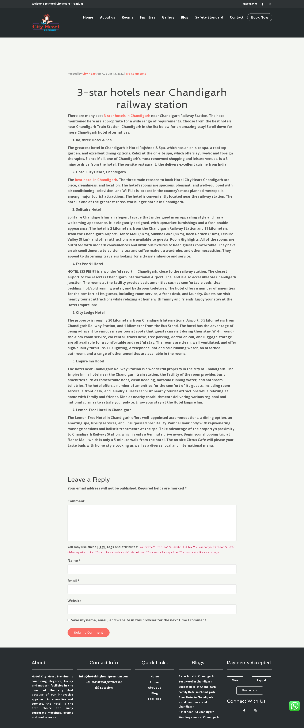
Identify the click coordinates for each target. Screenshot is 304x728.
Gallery (168, 17)
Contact (237, 17)
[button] (235, 680)
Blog (185, 17)
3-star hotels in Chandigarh (127, 115)
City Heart (89, 73)
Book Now (259, 17)
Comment (76, 501)
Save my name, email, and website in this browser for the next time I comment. (139, 620)
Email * (74, 580)
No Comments (136, 73)
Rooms (127, 17)
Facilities (147, 17)
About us (107, 17)
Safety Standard (209, 17)
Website (74, 600)
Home (88, 17)
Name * (74, 560)
